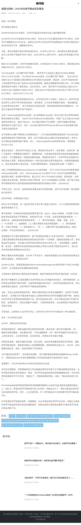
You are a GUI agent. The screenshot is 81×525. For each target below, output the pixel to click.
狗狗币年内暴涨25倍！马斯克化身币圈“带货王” (46, 461)
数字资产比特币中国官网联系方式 (40, 416)
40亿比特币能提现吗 (62, 416)
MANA (3, 13)
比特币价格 (21, 416)
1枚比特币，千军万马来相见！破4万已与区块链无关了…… (51, 478)
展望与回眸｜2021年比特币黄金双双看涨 (23, 8)
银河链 (40, 3)
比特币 (12, 416)
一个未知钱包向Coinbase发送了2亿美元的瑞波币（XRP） (51, 496)
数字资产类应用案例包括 (33, 425)
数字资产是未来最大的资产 (12, 425)
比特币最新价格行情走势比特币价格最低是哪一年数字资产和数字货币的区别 (30, 421)
